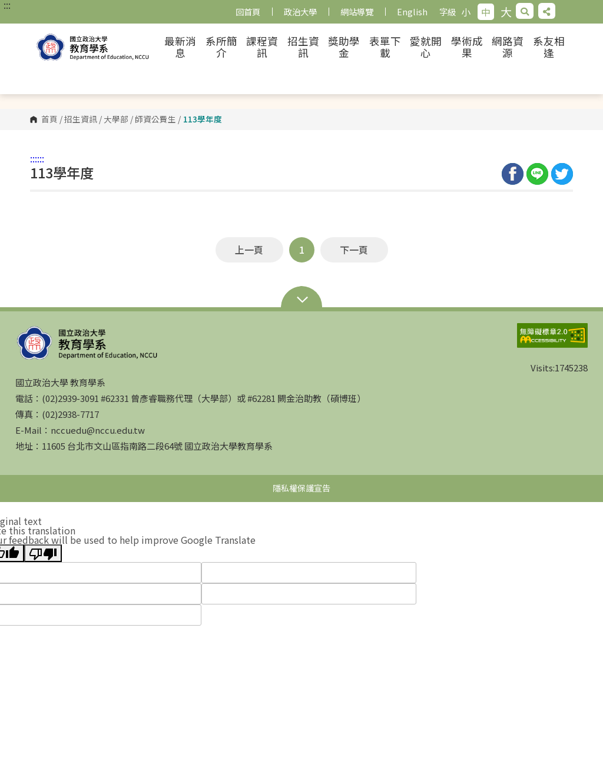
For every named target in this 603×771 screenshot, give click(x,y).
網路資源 (508, 47)
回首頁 (248, 11)
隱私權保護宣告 (301, 488)
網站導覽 (356, 11)
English (412, 11)
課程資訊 (262, 47)
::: (7, 4)
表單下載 (385, 47)
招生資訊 (303, 47)
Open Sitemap (301, 300)
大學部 (116, 119)
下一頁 (354, 249)
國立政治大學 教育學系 (94, 47)
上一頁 (249, 249)
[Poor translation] (43, 553)
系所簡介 (221, 47)
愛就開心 (426, 47)
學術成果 (467, 47)
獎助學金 (344, 47)
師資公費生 (155, 119)
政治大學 (300, 11)
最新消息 (180, 47)
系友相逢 (549, 47)
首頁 (49, 119)
